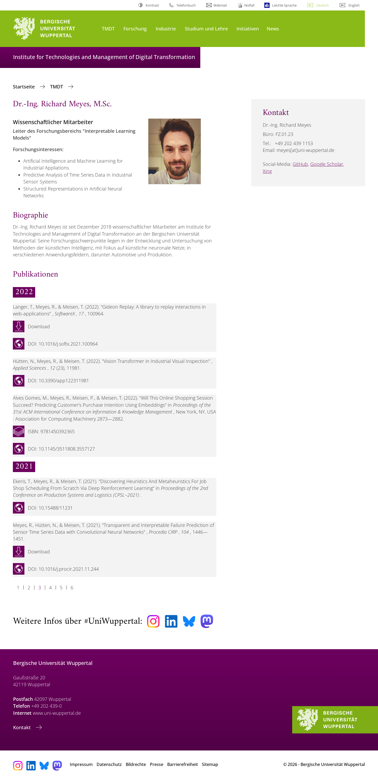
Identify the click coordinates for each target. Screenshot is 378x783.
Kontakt (22, 727)
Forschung (135, 28)
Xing (267, 171)
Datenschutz (109, 764)
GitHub (300, 164)
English (354, 5)
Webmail (220, 5)
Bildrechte (136, 764)
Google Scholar (326, 164)
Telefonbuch (186, 5)
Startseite (24, 86)
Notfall (249, 5)
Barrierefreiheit (182, 764)
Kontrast (152, 5)
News (273, 28)
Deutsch (322, 5)
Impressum (81, 764)
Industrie (166, 28)
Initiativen (248, 28)
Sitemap (210, 764)
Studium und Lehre (206, 28)
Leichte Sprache (284, 5)
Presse (156, 764)
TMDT (108, 28)
